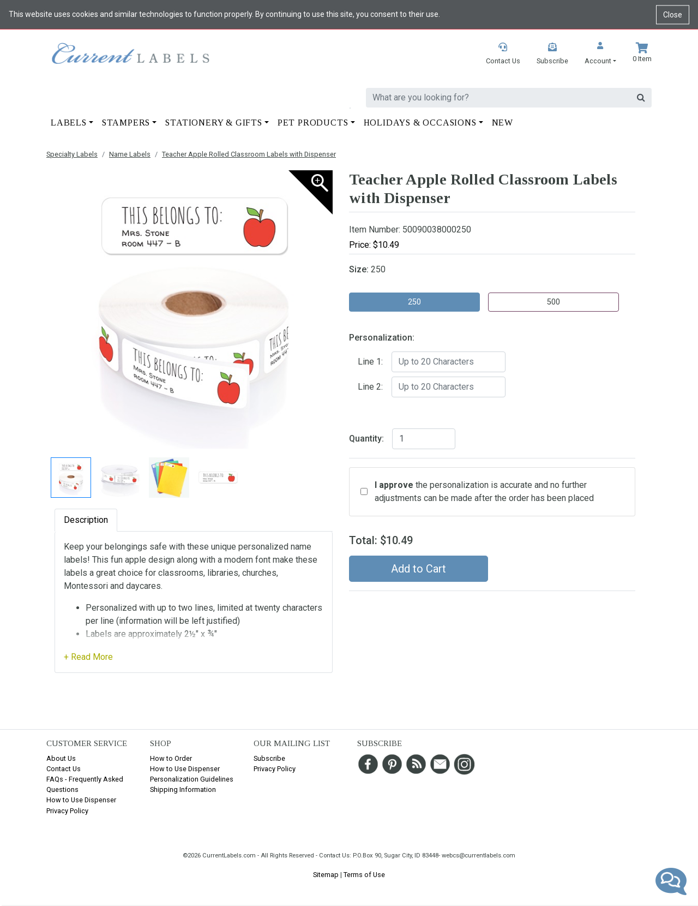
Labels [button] (69, 122)
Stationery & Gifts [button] (213, 122)
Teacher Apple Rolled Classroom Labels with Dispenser (249, 154)
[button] (600, 54)
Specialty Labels (72, 154)
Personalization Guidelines (191, 779)
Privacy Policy (67, 811)
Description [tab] (86, 520)
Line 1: (370, 361)
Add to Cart (418, 568)
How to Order (171, 758)
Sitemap (326, 875)
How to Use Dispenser (81, 800)
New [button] (502, 122)
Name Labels (130, 154)
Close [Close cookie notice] (672, 14)
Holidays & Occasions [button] (420, 122)
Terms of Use (364, 875)
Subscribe (269, 758)
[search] (498, 98)
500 (553, 302)
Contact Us (63, 769)
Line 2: (370, 387)
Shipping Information (183, 789)
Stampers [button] (126, 122)
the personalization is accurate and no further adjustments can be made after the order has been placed (484, 491)
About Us (61, 758)
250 (414, 302)
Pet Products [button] (313, 122)
